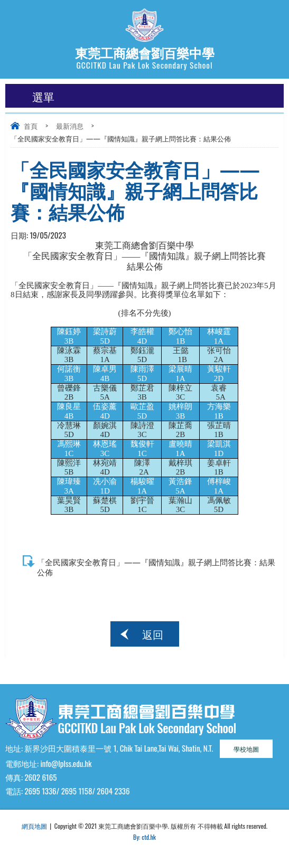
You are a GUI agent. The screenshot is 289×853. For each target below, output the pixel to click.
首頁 (31, 125)
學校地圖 (246, 748)
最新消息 (69, 125)
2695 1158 (76, 791)
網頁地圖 (34, 825)
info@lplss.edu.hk (65, 763)
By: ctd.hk (144, 836)
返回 (152, 634)
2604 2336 (113, 791)
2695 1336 (40, 791)
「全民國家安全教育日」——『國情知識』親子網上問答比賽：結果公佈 (156, 566)
